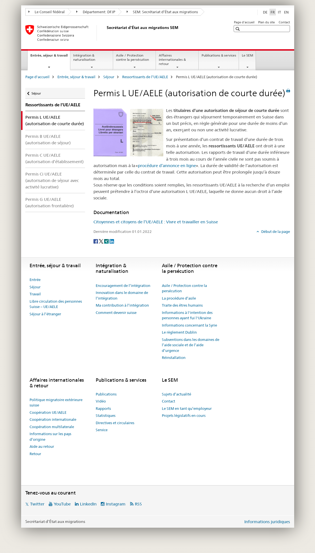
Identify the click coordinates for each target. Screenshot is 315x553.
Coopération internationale (53, 419)
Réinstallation (174, 357)
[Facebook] (96, 241)
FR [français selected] (273, 12)
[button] (238, 28)
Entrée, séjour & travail (50, 57)
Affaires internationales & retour (172, 59)
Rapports (103, 408)
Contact (284, 22)
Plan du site (266, 22)
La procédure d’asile (179, 298)
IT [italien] (279, 12)
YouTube (62, 504)
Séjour (108, 77)
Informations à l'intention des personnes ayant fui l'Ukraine (187, 315)
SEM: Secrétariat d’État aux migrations (162, 11)
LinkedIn (88, 504)
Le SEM (247, 55)
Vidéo (101, 401)
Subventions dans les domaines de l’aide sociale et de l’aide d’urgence (190, 345)
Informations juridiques (267, 521)
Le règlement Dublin (179, 332)
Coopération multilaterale (52, 426)
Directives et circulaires (115, 423)
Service (102, 430)
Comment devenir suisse (116, 312)
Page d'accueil (244, 22)
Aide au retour (42, 446)
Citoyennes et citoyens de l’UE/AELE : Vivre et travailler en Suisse (155, 221)
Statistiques (105, 415)
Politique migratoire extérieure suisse (56, 402)
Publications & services (219, 55)
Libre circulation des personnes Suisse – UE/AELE (56, 304)
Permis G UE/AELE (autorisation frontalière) (49, 202)
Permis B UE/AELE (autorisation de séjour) (48, 139)
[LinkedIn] (112, 241)
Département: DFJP (95, 11)
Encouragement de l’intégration (123, 285)
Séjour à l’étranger (45, 314)
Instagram (116, 504)
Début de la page (275, 231)
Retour (35, 453)
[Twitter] (101, 241)
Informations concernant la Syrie (189, 325)
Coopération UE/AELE (48, 412)
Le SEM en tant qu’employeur (187, 408)
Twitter (37, 504)
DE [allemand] (265, 12)
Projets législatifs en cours (183, 415)
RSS (138, 504)
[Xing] (107, 241)
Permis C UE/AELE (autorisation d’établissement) (54, 158)
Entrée (35, 279)
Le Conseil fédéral (46, 11)
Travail (35, 294)
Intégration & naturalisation (84, 57)
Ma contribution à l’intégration (122, 305)
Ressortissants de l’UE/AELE (145, 77)
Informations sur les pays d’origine (50, 436)
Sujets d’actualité (176, 394)
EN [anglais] (286, 12)
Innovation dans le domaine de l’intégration (122, 295)
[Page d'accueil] (105, 33)
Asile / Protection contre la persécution (132, 57)
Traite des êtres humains (182, 305)
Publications (106, 394)
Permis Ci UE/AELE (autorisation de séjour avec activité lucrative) (52, 180)
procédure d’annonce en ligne (167, 165)
